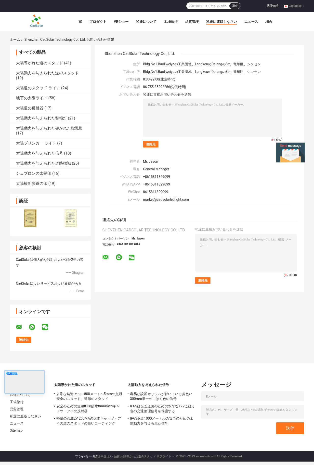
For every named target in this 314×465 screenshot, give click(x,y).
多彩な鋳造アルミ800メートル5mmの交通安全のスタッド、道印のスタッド (89, 396)
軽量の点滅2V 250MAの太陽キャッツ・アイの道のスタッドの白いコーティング (88, 420)
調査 (235, 6)
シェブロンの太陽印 (33, 173)
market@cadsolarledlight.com (166, 199)
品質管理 (192, 22)
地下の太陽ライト (31, 98)
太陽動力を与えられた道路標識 (43, 163)
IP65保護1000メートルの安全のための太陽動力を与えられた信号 (161, 420)
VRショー (121, 22)
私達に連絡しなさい (221, 22)
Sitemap (16, 430)
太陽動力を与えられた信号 (39, 153)
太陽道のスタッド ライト (38, 88)
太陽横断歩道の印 (31, 183)
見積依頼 (272, 5)
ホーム (15, 39)
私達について (146, 22)
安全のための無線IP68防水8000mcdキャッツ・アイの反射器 (88, 408)
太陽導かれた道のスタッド (39, 63)
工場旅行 (171, 22)
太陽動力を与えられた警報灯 (41, 118)
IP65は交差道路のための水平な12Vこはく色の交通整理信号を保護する (162, 408)
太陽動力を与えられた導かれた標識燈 (49, 128)
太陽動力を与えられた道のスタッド (47, 73)
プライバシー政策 (87, 456)
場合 (268, 22)
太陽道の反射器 (29, 108)
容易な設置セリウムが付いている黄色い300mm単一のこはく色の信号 (161, 396)
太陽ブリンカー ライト (36, 143)
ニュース (251, 22)
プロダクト (97, 22)
